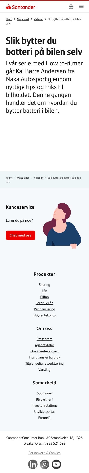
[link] (9, 6)
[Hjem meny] (81, 6)
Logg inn (71, 6)
